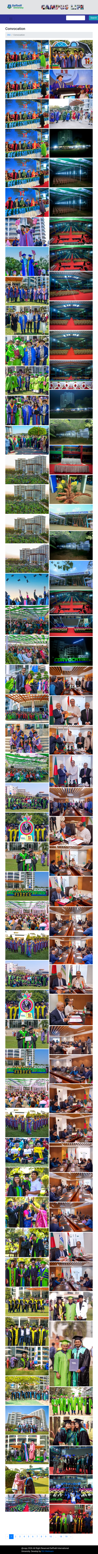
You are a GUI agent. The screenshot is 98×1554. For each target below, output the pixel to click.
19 (66, 1536)
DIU (9, 35)
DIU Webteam (47, 1551)
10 (51, 1536)
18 (61, 1536)
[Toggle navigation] (10, 19)
